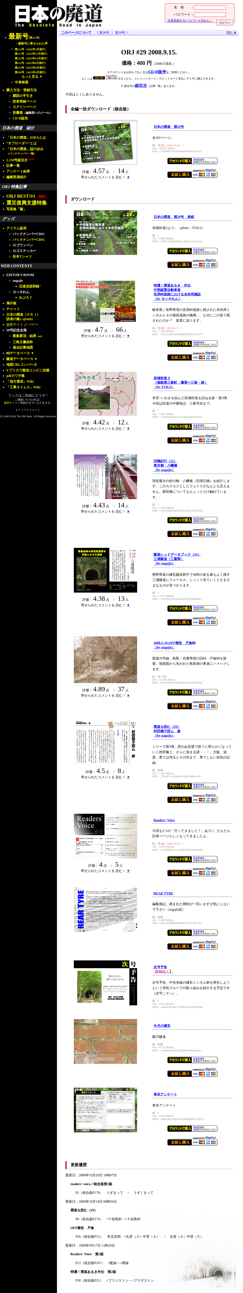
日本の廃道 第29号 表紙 (174, 217)
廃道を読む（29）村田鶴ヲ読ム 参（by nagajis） (167, 731)
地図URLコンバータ (21, 364)
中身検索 (21, 82)
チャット (13, 309)
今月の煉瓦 (162, 1026)
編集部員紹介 (16, 177)
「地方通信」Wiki (20, 381)
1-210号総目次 (20, 160)
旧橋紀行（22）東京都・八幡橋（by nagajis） (165, 465)
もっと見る (30, 76)
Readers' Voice (164, 820)
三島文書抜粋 (23, 342)
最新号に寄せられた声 (33, 43)
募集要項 (19, 336)
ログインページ (24, 107)
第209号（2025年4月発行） (31, 72)
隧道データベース (19, 359)
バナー (33, 324)
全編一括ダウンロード (91, 109)
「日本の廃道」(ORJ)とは (26, 137)
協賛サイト (14, 324)
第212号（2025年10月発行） (32, 58)
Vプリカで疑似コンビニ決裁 (27, 370)
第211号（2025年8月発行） (31, 63)
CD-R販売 (20, 118)
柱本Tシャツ (22, 256)
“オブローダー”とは (21, 143)
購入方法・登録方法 (21, 90)
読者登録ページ (24, 101)
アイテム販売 (16, 228)
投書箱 (18, 112)
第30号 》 (121, 32)
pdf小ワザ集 (15, 376)
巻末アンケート (165, 1094)
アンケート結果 (18, 171)
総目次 (141, 85)
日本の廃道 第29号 (169, 127)
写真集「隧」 (16, 209)
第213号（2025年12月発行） (32, 53)
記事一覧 (13, 165)
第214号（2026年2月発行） (31, 49)
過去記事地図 (23, 347)
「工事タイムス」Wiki (23, 387)
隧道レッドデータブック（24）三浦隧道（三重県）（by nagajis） (177, 559)
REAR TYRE (163, 893)
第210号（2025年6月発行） (31, 67)
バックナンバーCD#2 (29, 239)
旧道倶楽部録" (30, 286)
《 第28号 (103, 32)
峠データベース (18, 353)
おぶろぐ (25, 297)
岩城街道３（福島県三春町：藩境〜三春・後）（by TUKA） (181, 382)
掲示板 (11, 303)
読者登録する (176, 20)
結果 (36, 336)
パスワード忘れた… (199, 20)
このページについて (76, 32)
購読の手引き (23, 95)
